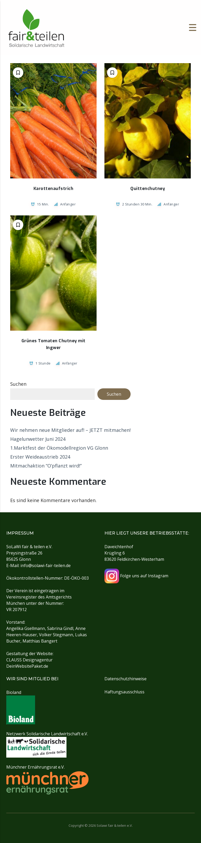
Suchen (18, 384)
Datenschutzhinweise (125, 679)
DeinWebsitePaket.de (27, 666)
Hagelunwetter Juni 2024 (37, 439)
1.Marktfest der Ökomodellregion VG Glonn (59, 448)
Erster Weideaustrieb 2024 (40, 457)
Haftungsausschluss (124, 692)
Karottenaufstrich (54, 188)
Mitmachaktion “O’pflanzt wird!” (46, 466)
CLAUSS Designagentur (29, 660)
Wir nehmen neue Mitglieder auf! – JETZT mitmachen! (70, 430)
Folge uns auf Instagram (136, 576)
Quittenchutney (147, 188)
